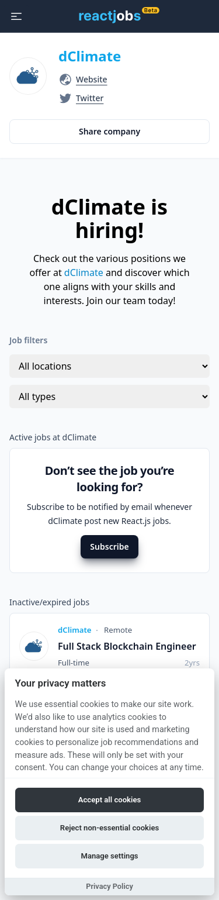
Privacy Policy (109, 886)
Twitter (89, 98)
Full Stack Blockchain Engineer (127, 646)
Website (91, 79)
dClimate (89, 55)
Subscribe (109, 546)
